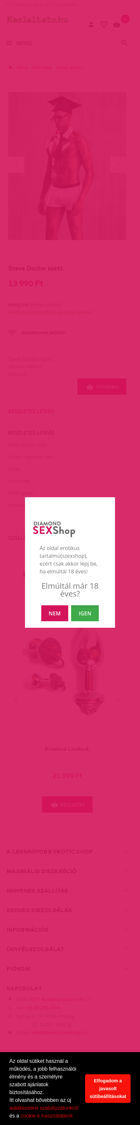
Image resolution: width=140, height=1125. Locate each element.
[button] (76, 1117)
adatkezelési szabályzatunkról (44, 1108)
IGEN (85, 613)
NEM (55, 613)
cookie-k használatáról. (47, 1115)
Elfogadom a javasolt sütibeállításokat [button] (108, 1088)
